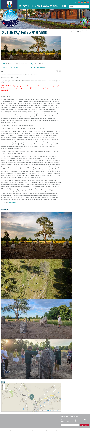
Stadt (24, 6)
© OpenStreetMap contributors (53, 410)
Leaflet (40, 410)
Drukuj (74, 31)
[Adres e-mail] (70, 425)
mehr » (65, 6)
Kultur (30, 6)
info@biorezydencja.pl (12, 67)
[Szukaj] (79, 6)
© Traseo (45, 410)
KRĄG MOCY (12, 202)
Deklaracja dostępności (62, 430)
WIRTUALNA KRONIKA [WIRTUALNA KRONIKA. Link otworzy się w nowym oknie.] (42, 6)
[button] (31, 397)
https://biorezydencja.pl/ (40, 67)
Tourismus (54, 6)
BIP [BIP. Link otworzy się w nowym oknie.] (20, 6)
